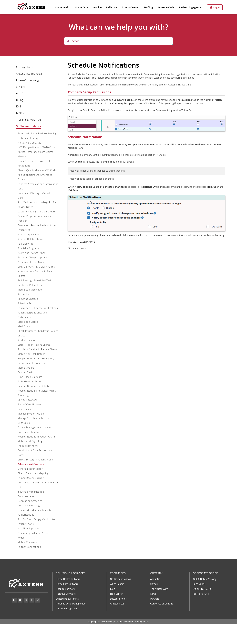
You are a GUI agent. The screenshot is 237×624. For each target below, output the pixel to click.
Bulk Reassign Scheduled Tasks (35, 280)
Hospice (97, 7)
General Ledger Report (30, 468)
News (153, 593)
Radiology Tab (26, 243)
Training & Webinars (29, 119)
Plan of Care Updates (30, 404)
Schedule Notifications (31, 464)
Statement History (28, 138)
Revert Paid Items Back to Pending (37, 133)
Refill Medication (27, 340)
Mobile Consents (27, 542)
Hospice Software (65, 588)
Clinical (20, 87)
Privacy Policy (142, 621)
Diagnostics (24, 409)
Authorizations (26, 514)
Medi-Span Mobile (28, 321)
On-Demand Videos (120, 579)
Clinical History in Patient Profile (36, 459)
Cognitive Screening (29, 505)
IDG (18, 106)
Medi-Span (24, 326)
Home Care (81, 7)
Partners (154, 598)
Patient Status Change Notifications (38, 308)
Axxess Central (130, 7)
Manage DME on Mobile (31, 413)
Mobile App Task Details (31, 353)
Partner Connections (29, 546)
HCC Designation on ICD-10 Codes (37, 147)
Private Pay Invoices (29, 234)
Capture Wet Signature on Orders (37, 211)
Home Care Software (67, 583)
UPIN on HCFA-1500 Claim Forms (36, 266)
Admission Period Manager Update (37, 262)
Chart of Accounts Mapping (33, 473)
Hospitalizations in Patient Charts (37, 436)
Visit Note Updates (28, 528)
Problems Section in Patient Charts (37, 349)
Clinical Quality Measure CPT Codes (38, 170)
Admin (20, 93)
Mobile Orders (26, 367)
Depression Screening (30, 500)
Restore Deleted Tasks (30, 239)
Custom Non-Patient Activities (35, 386)
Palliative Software (66, 593)
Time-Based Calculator (30, 376)
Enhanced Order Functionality (34, 510)
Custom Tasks (26, 372)
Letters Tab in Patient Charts (34, 344)
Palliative (111, 7)
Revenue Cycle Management (71, 603)
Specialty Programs (28, 248)
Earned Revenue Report (31, 477)
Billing (19, 100)
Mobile (20, 113)
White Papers (117, 583)
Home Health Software (68, 579)
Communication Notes (30, 432)
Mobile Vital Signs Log (30, 441)
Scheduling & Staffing (67, 598)
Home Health (62, 7)
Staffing (148, 7)
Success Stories (118, 598)
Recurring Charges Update (32, 257)
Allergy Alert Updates (29, 142)
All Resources (117, 603)
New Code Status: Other (31, 252)
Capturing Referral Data (31, 285)
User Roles (24, 422)
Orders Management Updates (35, 427)
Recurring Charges (28, 298)
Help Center (116, 593)
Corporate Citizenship (161, 603)
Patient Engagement (191, 7)
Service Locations (28, 399)
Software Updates (28, 126)
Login (215, 7)
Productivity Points (28, 445)
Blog (112, 588)
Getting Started (25, 67)
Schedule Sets (26, 303)
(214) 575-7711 (201, 593)
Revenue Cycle (166, 7)
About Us (155, 579)
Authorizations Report (30, 381)
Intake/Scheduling (27, 80)
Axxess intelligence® (29, 73)
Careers (154, 583)
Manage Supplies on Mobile (33, 418)
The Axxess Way (159, 588)
